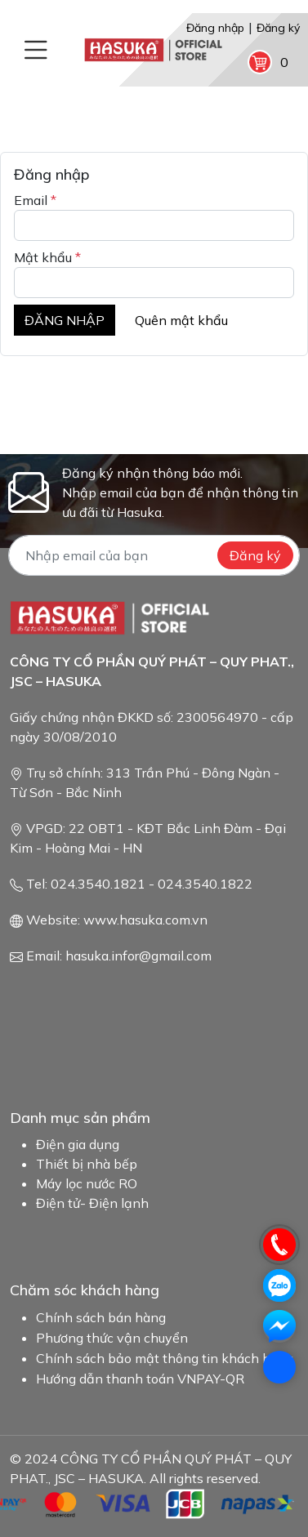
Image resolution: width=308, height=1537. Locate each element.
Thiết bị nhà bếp (86, 1164)
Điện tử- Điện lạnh (92, 1203)
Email (35, 200)
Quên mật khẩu (181, 320)
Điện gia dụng (77, 1144)
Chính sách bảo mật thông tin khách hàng (164, 1358)
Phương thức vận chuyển (112, 1338)
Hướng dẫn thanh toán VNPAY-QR (140, 1378)
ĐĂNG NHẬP (65, 320)
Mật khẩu (47, 257)
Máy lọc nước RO (86, 1183)
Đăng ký (278, 27)
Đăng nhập (215, 27)
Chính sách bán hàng (101, 1317)
